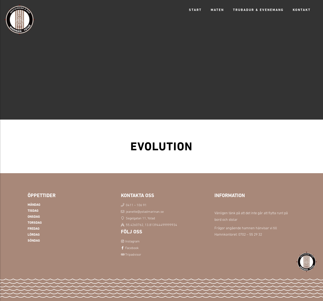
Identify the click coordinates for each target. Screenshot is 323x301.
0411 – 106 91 (136, 205)
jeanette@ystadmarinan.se (145, 211)
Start (195, 10)
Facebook (132, 248)
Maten (217, 10)
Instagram (132, 241)
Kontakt (302, 10)
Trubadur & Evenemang (258, 10)
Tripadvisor (133, 254)
